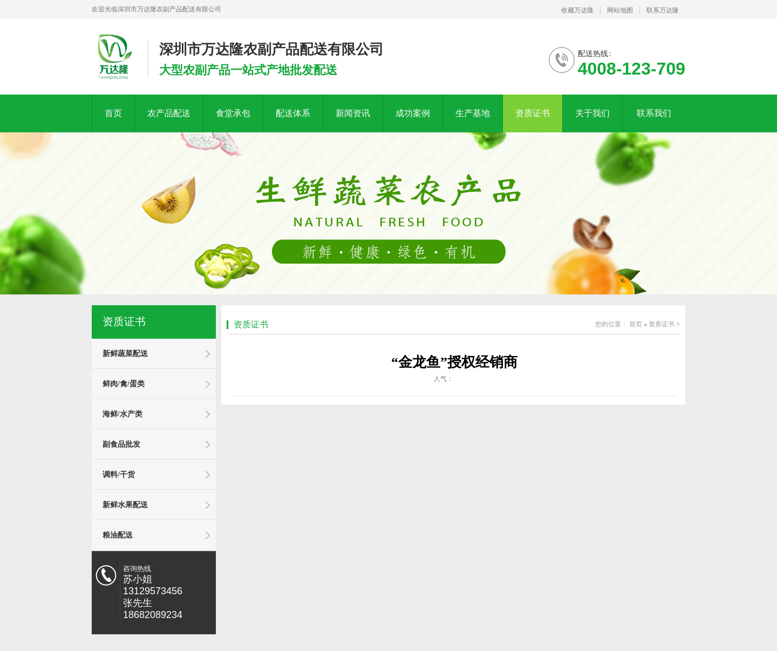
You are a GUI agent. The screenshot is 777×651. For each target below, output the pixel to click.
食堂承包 (233, 113)
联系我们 (654, 113)
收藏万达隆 (577, 10)
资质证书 (532, 113)
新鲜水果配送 (125, 505)
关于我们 (592, 113)
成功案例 (413, 113)
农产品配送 (168, 113)
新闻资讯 (353, 113)
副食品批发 (121, 444)
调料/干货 (119, 475)
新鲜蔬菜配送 (125, 354)
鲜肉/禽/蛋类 (124, 384)
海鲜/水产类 (122, 414)
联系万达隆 (662, 10)
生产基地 (472, 113)
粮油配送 (118, 535)
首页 (113, 113)
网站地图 (620, 10)
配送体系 (293, 113)
